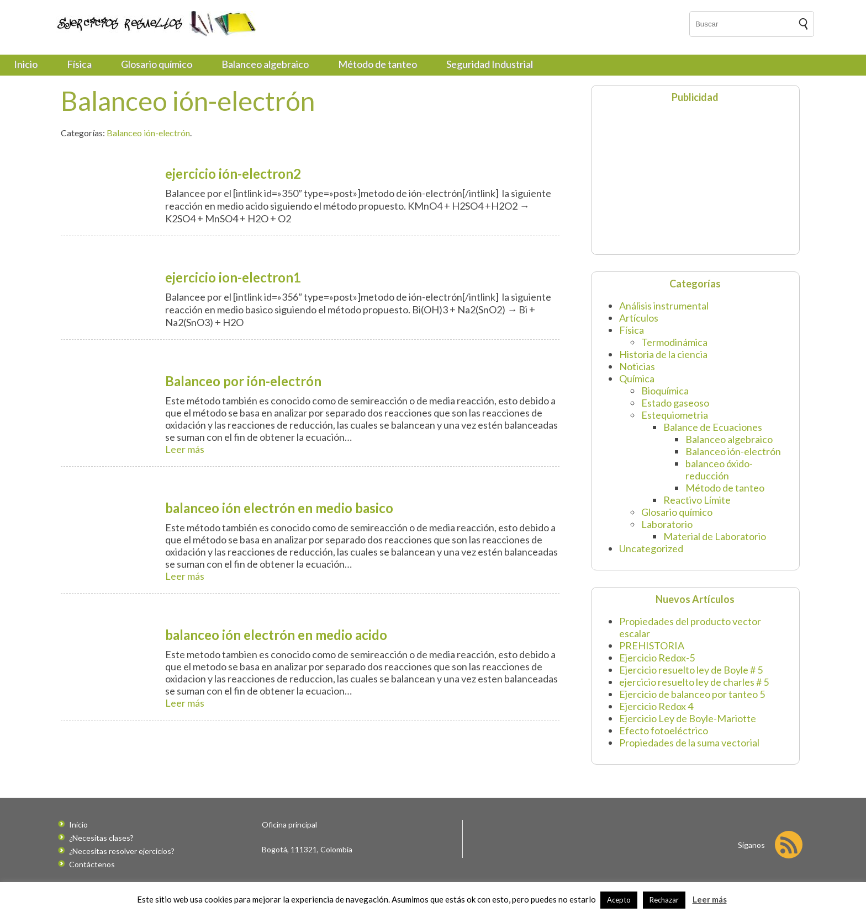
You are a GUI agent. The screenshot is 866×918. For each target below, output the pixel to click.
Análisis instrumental (664, 306)
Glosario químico (156, 64)
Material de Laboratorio (714, 536)
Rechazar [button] (664, 899)
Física (79, 64)
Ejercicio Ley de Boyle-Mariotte (687, 718)
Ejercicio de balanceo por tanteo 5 (692, 694)
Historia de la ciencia (663, 354)
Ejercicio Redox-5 (657, 658)
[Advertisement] (666, 178)
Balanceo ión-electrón (148, 132)
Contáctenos (92, 864)
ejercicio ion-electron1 (233, 277)
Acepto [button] (619, 899)
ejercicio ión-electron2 (233, 174)
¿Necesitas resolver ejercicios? (122, 851)
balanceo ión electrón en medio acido (276, 635)
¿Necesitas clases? (101, 837)
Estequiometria (674, 415)
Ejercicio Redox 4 (656, 706)
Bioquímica (665, 391)
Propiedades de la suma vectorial (689, 742)
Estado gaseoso (675, 403)
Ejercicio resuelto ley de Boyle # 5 (691, 670)
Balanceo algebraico (265, 64)
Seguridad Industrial (489, 64)
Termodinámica (674, 342)
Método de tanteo (377, 64)
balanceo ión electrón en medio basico (279, 508)
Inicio (26, 64)
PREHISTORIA (651, 645)
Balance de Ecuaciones (712, 427)
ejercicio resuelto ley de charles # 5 (694, 682)
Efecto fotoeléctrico (663, 730)
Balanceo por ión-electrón (243, 381)
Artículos (638, 318)
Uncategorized (651, 548)
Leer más (184, 449)
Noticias (637, 366)
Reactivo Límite (697, 500)
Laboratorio (667, 524)
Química (636, 378)
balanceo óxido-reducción (719, 469)
